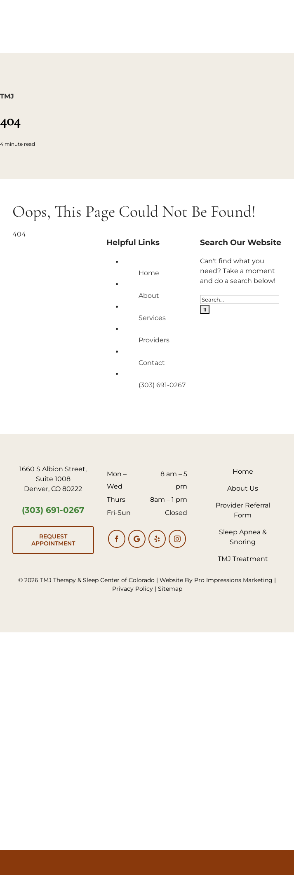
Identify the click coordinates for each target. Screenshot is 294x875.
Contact (152, 363)
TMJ (7, 96)
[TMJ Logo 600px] (147, 7)
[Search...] (239, 299)
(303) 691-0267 (162, 385)
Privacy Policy (132, 588)
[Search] (204, 309)
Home (149, 273)
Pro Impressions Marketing (233, 580)
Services (152, 318)
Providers (154, 340)
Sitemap (170, 588)
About (149, 295)
